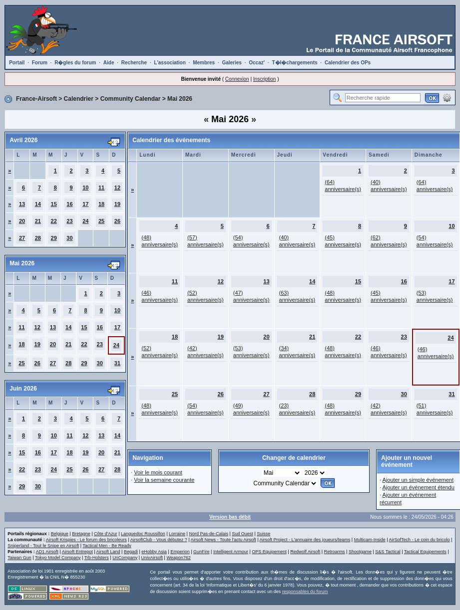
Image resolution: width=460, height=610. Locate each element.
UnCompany (124, 557)
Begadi (131, 551)
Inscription (264, 79)
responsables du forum (305, 591)
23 (69, 221)
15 (54, 204)
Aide (108, 62)
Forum (39, 62)
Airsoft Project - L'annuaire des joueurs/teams (305, 539)
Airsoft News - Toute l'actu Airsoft (223, 539)
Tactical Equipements (425, 551)
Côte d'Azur (105, 533)
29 (54, 238)
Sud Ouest (242, 533)
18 (101, 204)
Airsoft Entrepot (77, 551)
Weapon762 (178, 557)
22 (54, 221)
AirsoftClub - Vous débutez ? (158, 539)
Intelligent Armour (230, 551)
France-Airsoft (36, 98)
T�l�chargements (294, 62)
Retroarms (334, 551)
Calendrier (78, 98)
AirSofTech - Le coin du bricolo (419, 539)
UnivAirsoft (152, 557)
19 (117, 204)
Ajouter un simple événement (418, 480)
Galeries (231, 62)
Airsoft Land (108, 551)
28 (38, 238)
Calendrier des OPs (348, 62)
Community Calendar (130, 98)
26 (117, 221)
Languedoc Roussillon (143, 533)
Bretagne (81, 533)
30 (69, 238)
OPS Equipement (269, 551)
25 (101, 221)
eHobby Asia (154, 551)
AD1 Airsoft (47, 551)
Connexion (237, 79)
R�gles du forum (75, 62)
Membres (204, 62)
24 (85, 221)
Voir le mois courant (158, 472)
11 (101, 188)
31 (117, 363)
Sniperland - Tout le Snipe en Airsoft (43, 545)
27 (22, 238)
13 (22, 204)
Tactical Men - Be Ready (106, 545)
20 (22, 221)
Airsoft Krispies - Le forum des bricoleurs (86, 539)
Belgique (59, 533)
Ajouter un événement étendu (419, 487)
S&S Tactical (387, 551)
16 (69, 204)
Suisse (263, 533)
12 (117, 188)
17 (85, 204)
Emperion (180, 551)
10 (85, 188)
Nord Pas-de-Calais (208, 533)
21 (38, 221)
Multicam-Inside (370, 539)
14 (38, 204)
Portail (16, 62)
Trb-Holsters (96, 557)
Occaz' (257, 62)
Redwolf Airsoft (305, 551)
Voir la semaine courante (164, 480)
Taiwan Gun (19, 557)
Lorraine (177, 533)
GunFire (201, 551)
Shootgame (360, 551)
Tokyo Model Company (58, 557)
